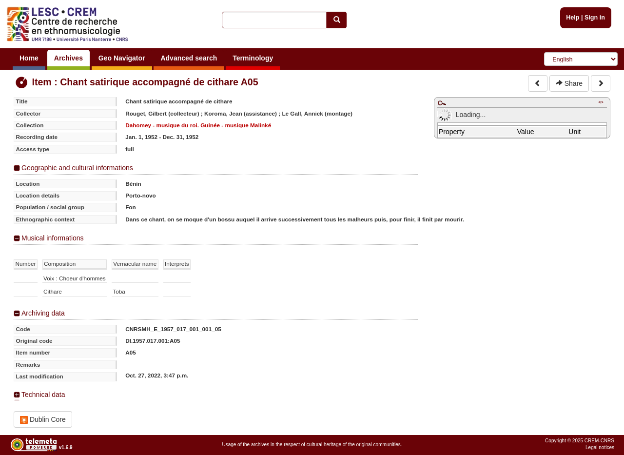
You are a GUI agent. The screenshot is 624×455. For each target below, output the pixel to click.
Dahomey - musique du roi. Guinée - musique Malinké (198, 125)
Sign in (595, 17)
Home (29, 58)
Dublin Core (43, 419)
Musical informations (52, 238)
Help (572, 17)
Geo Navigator (121, 58)
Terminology (253, 58)
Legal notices (599, 447)
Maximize (441, 102)
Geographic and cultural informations (77, 168)
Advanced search (188, 58)
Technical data (43, 394)
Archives (68, 58)
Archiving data (43, 313)
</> (600, 102)
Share (569, 83)
